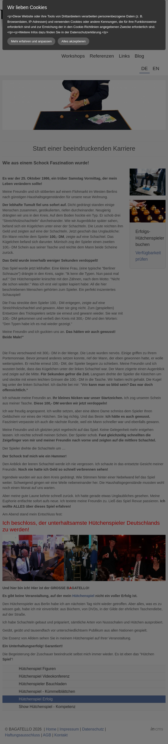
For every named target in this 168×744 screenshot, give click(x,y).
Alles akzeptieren (73, 41)
